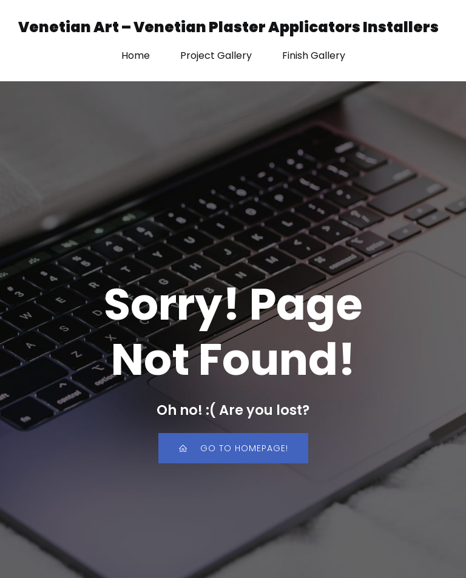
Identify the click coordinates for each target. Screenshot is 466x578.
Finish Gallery (313, 55)
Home (135, 55)
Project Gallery (216, 55)
